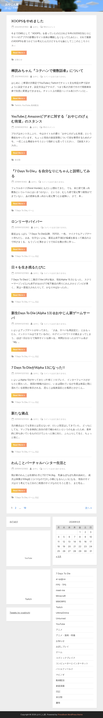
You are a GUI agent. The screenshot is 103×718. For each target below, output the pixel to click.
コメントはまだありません (54, 76)
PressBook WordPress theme (70, 714)
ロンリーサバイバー (26, 221)
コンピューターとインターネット (72, 663)
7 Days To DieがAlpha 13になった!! (38, 367)
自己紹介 (14, 522)
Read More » (20, 53)
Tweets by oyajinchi (20, 612)
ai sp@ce (60, 579)
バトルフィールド (64, 669)
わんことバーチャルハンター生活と (39, 463)
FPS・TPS (61, 584)
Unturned (61, 618)
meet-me (60, 590)
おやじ (36, 26)
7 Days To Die (21, 210)
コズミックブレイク (65, 657)
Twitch (18, 105)
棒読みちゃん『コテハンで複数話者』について (47, 71)
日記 (37, 256)
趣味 (58, 702)
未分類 (17, 160)
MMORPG (61, 601)
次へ (87, 508)
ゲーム (31, 210)
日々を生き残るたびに (28, 267)
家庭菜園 (60, 686)
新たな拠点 (19, 413)
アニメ (59, 629)
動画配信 (35, 105)
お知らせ (18, 59)
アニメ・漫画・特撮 (65, 635)
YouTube (26, 105)
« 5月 (58, 556)
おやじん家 (12, 4)
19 (25, 508)
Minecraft (61, 596)
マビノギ (60, 674)
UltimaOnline (62, 612)
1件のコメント (49, 27)
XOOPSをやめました (27, 21)
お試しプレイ (62, 646)
